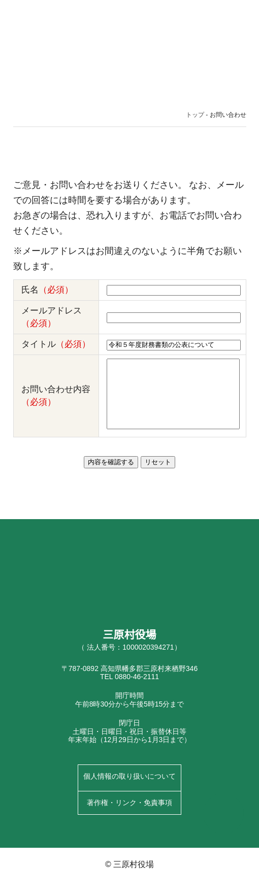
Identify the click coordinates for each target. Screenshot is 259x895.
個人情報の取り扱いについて (129, 790)
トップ (195, 115)
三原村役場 (46, 20)
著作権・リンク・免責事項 (129, 816)
